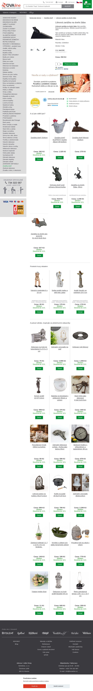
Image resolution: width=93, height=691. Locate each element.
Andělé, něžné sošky (9, 48)
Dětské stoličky (7, 72)
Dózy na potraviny (8, 85)
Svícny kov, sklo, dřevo (10, 135)
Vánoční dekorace (8, 142)
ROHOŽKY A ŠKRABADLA (11, 44)
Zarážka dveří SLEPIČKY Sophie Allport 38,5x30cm (60, 140)
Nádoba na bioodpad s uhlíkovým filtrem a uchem (59, 398)
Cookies (75, 652)
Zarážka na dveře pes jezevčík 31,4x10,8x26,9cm (39, 236)
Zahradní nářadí (8, 161)
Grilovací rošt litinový (80, 347)
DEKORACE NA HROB (10, 20)
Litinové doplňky (8, 100)
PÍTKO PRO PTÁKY (9, 31)
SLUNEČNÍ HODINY (9, 35)
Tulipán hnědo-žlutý (39, 592)
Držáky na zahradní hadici (11, 87)
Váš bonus (71, 2)
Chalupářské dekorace (10, 94)
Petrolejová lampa (8, 109)
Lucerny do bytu (8, 103)
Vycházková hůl (8, 155)
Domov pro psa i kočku (10, 74)
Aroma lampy (7, 50)
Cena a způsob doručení (46, 649)
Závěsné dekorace (9, 168)
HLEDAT (68, 6)
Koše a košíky (7, 98)
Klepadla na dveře (8, 96)
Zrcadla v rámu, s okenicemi (12, 170)
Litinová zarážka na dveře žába (66, 18)
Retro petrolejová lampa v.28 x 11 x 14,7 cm (80, 594)
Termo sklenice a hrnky (10, 137)
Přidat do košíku (70, 64)
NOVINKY (23, 12)
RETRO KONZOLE (9, 42)
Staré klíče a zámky (9, 129)
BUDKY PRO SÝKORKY (11, 55)
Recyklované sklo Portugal (11, 120)
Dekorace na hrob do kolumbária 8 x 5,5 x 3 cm (39, 349)
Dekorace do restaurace (10, 66)
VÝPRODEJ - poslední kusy (12, 46)
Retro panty (6, 122)
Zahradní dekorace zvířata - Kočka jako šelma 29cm (59, 447)
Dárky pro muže (8, 61)
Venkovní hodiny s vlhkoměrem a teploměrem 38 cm (80, 447)
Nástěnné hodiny (8, 105)
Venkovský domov (35, 18)
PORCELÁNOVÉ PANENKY (12, 113)
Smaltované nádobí (9, 127)
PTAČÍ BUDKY (7, 118)
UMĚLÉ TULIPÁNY (9, 24)
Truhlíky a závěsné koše (10, 140)
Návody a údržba (46, 641)
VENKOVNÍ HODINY (9, 18)
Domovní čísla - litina (9, 76)
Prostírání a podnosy (9, 116)
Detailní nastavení (58, 686)
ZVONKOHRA (7, 26)
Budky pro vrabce (8, 57)
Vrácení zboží (46, 647)
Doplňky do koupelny (9, 79)
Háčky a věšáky (8, 90)
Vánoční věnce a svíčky (10, 146)
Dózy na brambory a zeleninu (12, 83)
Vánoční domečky (8, 144)
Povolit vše (35, 686)
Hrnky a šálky (7, 92)
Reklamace (46, 644)
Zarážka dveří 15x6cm (39, 138)
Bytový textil (6, 59)
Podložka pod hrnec (9, 111)
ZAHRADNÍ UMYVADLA (10, 164)
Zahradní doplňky (8, 159)
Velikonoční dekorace (10, 148)
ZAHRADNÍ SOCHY (9, 37)
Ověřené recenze (75, 641)
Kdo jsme (46, 652)
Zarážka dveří (7, 166)
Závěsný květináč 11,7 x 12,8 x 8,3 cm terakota (39, 545)
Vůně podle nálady (9, 153)
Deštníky (5, 70)
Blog (16, 644)
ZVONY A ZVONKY (9, 29)
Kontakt (60, 2)
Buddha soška (7, 52)
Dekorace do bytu (8, 63)
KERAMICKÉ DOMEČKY (11, 39)
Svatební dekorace (9, 133)
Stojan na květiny (8, 131)
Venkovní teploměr (9, 151)
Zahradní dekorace (9, 157)
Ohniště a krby (7, 107)
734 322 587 (49, 2)
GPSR (46, 655)
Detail (39, 159)
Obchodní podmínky (75, 647)
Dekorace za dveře (9, 68)
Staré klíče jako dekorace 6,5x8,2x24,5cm (80, 398)
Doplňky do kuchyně (9, 81)
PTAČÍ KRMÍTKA (8, 33)
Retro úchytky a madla (10, 124)
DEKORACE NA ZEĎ (10, 22)
